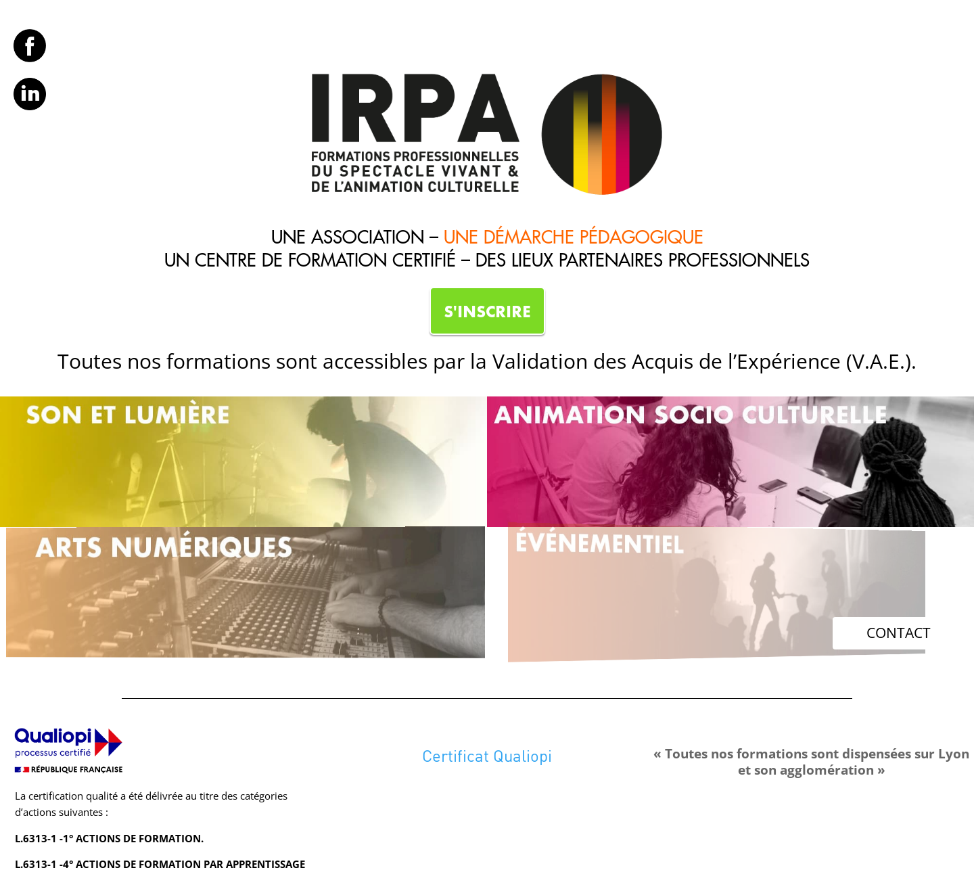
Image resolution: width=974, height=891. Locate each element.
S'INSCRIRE (487, 311)
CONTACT (898, 632)
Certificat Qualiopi (487, 755)
